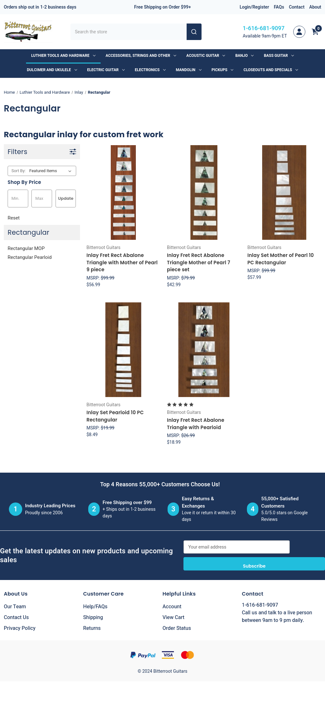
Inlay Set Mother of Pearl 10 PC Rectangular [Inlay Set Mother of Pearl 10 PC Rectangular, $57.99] (280, 259)
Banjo (244, 55)
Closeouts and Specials (270, 70)
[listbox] (51, 171)
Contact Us (16, 617)
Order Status (176, 628)
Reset (14, 217)
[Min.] (18, 198)
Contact (296, 7)
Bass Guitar (279, 55)
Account (171, 606)
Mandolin (189, 70)
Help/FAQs (95, 606)
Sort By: (18, 171)
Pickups (223, 70)
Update (66, 198)
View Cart (173, 617)
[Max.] (41, 198)
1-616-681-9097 (264, 28)
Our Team (15, 606)
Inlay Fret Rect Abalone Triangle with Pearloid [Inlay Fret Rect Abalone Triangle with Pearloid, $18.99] (195, 424)
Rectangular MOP (26, 248)
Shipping (93, 617)
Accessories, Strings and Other (141, 55)
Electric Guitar (106, 70)
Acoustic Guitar (205, 55)
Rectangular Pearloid (30, 257)
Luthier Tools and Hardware (63, 55)
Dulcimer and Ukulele (52, 70)
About (315, 7)
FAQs (279, 7)
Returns (92, 628)
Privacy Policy (20, 628)
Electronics (150, 70)
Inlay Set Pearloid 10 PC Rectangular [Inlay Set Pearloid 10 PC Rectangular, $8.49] (115, 416)
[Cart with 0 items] (315, 32)
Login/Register (254, 7)
